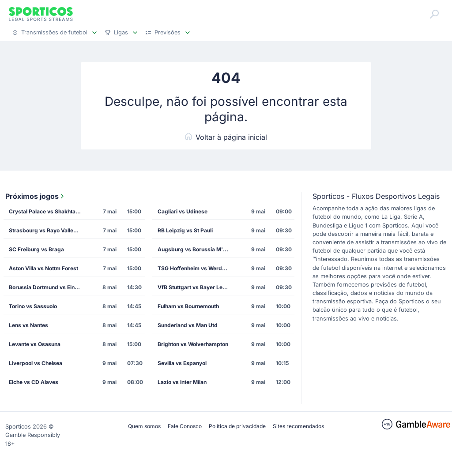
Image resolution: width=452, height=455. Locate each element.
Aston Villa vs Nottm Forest (43, 268)
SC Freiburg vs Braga (36, 249)
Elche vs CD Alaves (33, 382)
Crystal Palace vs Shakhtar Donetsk (47, 211)
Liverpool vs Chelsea (35, 363)
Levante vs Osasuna (34, 344)
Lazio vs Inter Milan (182, 382)
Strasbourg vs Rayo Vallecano (47, 230)
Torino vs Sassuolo (33, 306)
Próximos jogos (35, 196)
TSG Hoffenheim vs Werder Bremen (196, 268)
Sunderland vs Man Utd (188, 325)
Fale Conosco (185, 426)
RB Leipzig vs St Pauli (185, 230)
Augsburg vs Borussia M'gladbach (196, 249)
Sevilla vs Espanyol (182, 363)
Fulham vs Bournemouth (188, 306)
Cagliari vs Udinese (182, 211)
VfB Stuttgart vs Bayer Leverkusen (196, 287)
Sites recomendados (298, 426)
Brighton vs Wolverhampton (193, 344)
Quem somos (144, 426)
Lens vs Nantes (28, 325)
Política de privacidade (237, 426)
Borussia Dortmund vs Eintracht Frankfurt (47, 287)
